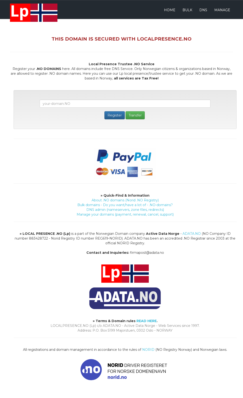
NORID (148, 349)
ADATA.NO (191, 233)
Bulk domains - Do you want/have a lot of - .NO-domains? (125, 205)
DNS (203, 10)
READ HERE (146, 321)
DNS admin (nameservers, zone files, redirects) (125, 210)
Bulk (187, 10)
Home (169, 10)
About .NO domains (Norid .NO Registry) (125, 200)
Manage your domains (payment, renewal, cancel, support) (125, 214)
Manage (222, 10)
